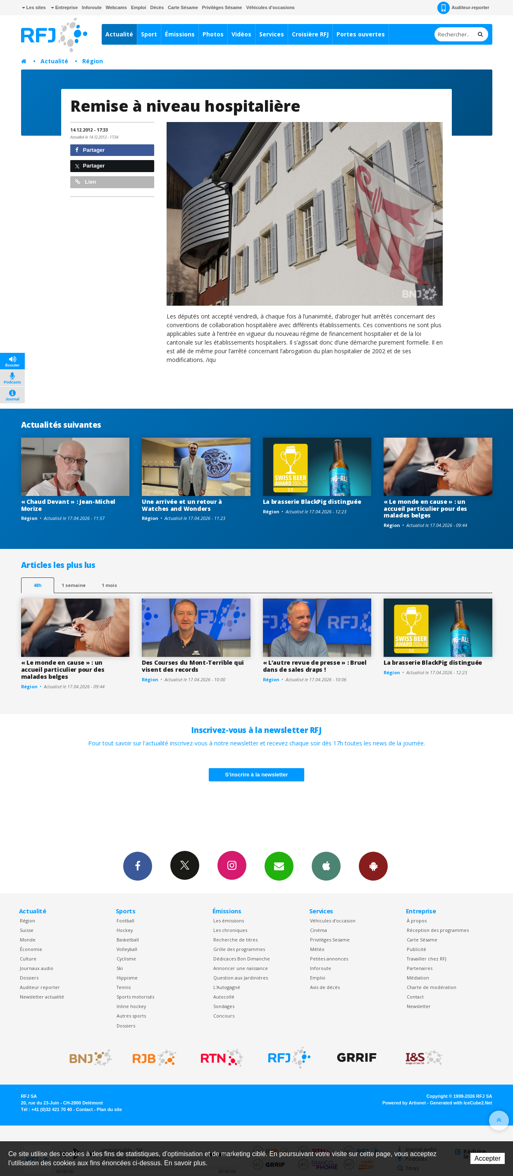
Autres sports (131, 1015)
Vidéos (241, 34)
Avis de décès (325, 987)
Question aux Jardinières (240, 977)
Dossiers (29, 977)
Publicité (416, 949)
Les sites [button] (34, 7)
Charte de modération (431, 987)
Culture (28, 958)
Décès (157, 7)
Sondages (223, 1006)
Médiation (418, 977)
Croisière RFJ (310, 34)
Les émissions (228, 920)
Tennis (124, 987)
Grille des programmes (239, 949)
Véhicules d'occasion (333, 920)
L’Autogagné (226, 987)
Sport (149, 34)
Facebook (137, 866)
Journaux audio (36, 968)
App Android (373, 866)
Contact (415, 996)
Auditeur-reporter (463, 8)
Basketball (128, 939)
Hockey (125, 930)
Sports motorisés (135, 996)
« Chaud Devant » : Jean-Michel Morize (68, 505)
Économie (31, 949)
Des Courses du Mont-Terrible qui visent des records (193, 666)
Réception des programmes (438, 930)
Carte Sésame (183, 7)
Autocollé (223, 996)
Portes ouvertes (360, 34)
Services (271, 34)
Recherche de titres (235, 939)
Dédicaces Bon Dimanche (241, 958)
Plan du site (109, 1109)
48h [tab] (37, 585)
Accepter (488, 1158)
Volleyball (127, 949)
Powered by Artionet (404, 1102)
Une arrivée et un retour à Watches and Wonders (182, 505)
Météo (317, 949)
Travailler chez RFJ (426, 958)
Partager (90, 150)
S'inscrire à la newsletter (256, 774)
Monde (28, 939)
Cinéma (318, 930)
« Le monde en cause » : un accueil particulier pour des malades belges (425, 509)
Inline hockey (131, 1006)
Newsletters (279, 866)
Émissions (180, 34)
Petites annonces (329, 958)
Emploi (138, 7)
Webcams (116, 7)
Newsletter (419, 1006)
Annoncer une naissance (240, 968)
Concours (223, 1015)
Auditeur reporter (40, 987)
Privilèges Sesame (330, 939)
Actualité (119, 34)
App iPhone (326, 866)
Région (92, 61)
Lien (85, 182)
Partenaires (419, 968)
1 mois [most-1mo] (109, 585)
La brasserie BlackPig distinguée (312, 501)
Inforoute (92, 7)
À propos (417, 920)
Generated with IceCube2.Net (461, 1102)
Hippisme (127, 977)
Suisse (26, 930)
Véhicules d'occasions (270, 7)
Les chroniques (230, 930)
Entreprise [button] (64, 7)
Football (125, 920)
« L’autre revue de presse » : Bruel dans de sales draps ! (315, 666)
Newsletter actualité (42, 996)
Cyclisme (126, 958)
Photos (213, 34)
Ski (120, 968)
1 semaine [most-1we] (74, 585)
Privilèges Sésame (222, 7)
